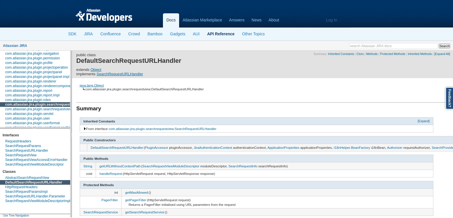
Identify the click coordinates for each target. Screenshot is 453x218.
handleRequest (110, 173)
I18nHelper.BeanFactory (352, 147)
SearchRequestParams (23, 146)
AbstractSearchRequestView (27, 178)
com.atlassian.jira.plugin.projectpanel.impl (37, 77)
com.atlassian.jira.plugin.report (28, 91)
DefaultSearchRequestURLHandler (33, 182)
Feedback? (450, 98)
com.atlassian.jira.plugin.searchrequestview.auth (42, 109)
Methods (372, 54)
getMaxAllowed (136, 192)
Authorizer (394, 147)
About (274, 20)
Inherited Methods (420, 54)
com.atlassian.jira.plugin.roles (28, 100)
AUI (196, 34)
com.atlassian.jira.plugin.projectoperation (36, 67)
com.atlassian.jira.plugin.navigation (32, 54)
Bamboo (154, 34)
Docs (171, 20)
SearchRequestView (21, 155)
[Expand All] (442, 54)
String (87, 166)
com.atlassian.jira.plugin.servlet (29, 114)
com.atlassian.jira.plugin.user (27, 118)
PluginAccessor (156, 147)
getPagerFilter (135, 200)
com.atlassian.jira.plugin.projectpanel (33, 72)
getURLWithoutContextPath (120, 166)
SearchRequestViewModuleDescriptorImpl (37, 201)
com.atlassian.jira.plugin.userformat (32, 123)
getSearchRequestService (144, 212)
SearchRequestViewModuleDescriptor (34, 164)
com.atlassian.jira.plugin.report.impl (32, 95)
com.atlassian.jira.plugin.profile (29, 63)
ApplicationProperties (283, 147)
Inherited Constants (341, 54)
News (257, 20)
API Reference (221, 34)
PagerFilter (109, 200)
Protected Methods (392, 54)
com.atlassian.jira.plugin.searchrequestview (41, 104)
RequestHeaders (18, 141)
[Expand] (424, 121)
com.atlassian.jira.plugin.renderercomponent (39, 86)
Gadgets (177, 34)
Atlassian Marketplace (202, 20)
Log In (331, 20)
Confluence (110, 34)
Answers (237, 20)
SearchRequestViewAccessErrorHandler (36, 160)
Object (95, 69)
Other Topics (253, 34)
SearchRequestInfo (243, 166)
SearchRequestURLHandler (26, 151)
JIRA (88, 34)
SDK (72, 34)
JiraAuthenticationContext (213, 147)
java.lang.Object (92, 85)
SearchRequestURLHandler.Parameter (35, 196)
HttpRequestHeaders (21, 187)
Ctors (360, 54)
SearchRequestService (100, 212)
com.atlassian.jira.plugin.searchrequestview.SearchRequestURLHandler (162, 129)
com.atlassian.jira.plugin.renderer (30, 81)
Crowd (134, 34)
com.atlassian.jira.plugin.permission (32, 58)
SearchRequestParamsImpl (26, 192)
